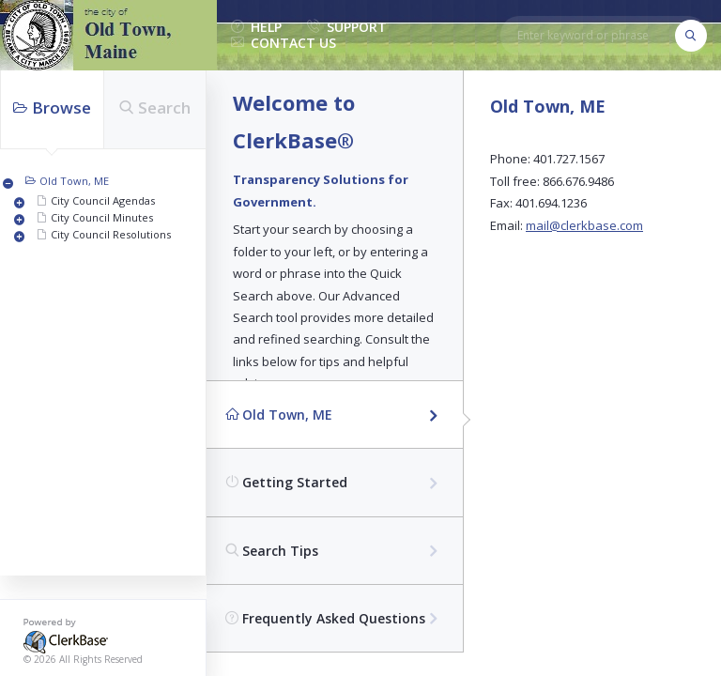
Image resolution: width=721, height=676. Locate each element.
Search (155, 107)
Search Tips (271, 551)
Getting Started (286, 482)
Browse (52, 107)
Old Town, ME (74, 181)
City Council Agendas (103, 200)
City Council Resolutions (111, 234)
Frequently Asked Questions (325, 618)
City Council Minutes (102, 217)
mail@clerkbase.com (584, 225)
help (256, 28)
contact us (283, 44)
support (347, 28)
